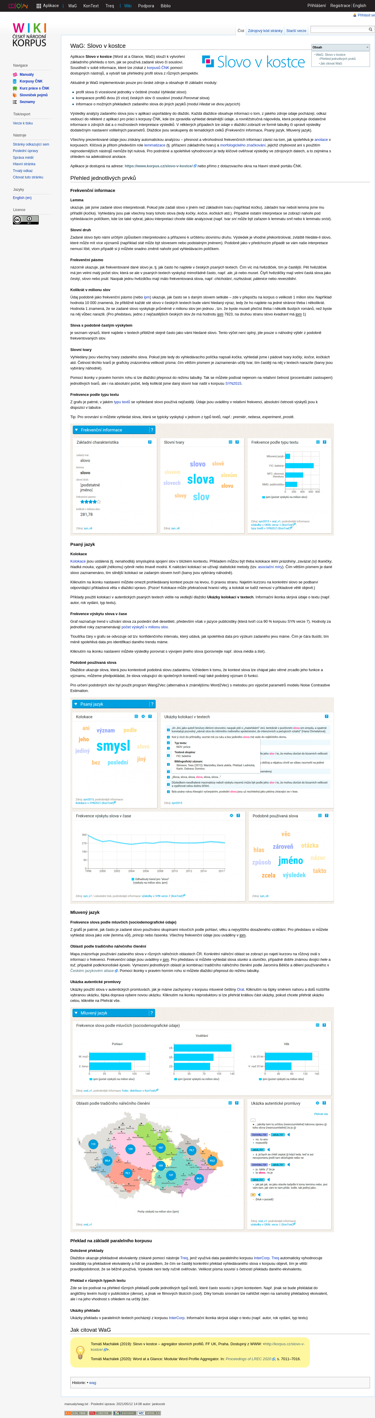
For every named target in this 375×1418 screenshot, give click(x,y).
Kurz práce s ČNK (34, 88)
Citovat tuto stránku (28, 177)
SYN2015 (233, 383)
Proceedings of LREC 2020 (248, 1359)
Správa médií (23, 158)
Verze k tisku (23, 123)
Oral (240, 989)
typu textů (122, 402)
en (28, 198)
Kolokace (78, 561)
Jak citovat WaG (331, 63)
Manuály (27, 74)
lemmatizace (155, 145)
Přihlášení (317, 5)
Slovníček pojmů (33, 95)
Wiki (128, 6)
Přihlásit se (366, 15)
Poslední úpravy (25, 151)
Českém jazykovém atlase (92, 970)
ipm (147, 297)
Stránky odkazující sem (31, 144)
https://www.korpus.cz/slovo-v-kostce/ (159, 166)
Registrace (340, 5)
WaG (72, 6)
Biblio (166, 6)
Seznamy (27, 102)
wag (92, 1382)
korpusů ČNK (158, 67)
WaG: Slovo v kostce (330, 54)
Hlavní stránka (24, 164)
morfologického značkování (242, 145)
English (359, 5)
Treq (109, 6)
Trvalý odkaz (23, 171)
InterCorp (262, 1258)
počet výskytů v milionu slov (145, 627)
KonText (91, 6)
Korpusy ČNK (31, 81)
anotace (321, 139)
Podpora (146, 6)
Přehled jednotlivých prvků (338, 58)
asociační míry (270, 567)
